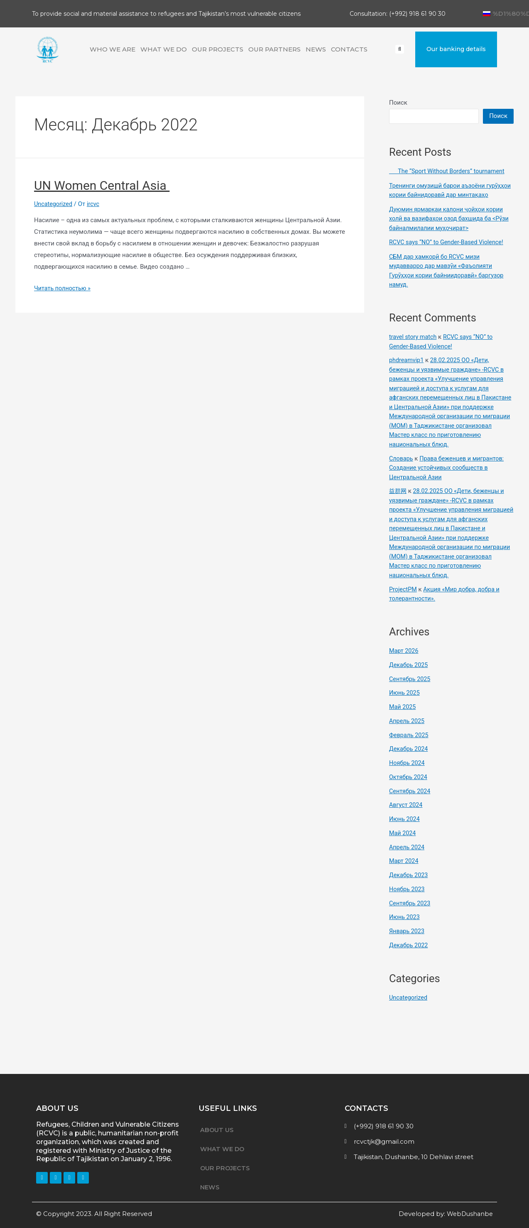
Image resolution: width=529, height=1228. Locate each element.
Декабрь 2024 (409, 758)
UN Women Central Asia (101, 185)
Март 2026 (404, 660)
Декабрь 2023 (409, 884)
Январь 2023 (407, 940)
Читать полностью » (63, 288)
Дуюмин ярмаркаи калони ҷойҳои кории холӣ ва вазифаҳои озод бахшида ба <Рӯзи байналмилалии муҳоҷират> (448, 228)
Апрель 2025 (407, 730)
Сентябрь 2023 (410, 912)
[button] (456, 49)
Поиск (398, 102)
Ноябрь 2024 (407, 772)
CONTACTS (349, 49)
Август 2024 (406, 814)
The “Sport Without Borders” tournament (449, 171)
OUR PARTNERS (274, 49)
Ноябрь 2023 (407, 898)
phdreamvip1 (407, 369)
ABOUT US (217, 1130)
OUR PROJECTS (217, 49)
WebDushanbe (468, 1214)
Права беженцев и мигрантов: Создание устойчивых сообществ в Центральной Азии (449, 477)
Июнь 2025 (405, 702)
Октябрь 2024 (409, 786)
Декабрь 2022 (409, 954)
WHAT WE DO (163, 49)
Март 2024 (404, 870)
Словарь (401, 467)
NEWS (316, 49)
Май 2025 (403, 716)
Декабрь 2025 (409, 674)
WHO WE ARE (112, 49)
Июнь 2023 (405, 926)
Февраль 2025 (409, 744)
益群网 (398, 500)
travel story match (414, 346)
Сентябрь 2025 (410, 688)
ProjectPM (403, 598)
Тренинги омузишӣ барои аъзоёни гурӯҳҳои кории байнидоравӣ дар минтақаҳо (439, 195)
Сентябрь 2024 (410, 800)
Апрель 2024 (407, 856)
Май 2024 (403, 842)
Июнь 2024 (405, 828)
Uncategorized (54, 204)
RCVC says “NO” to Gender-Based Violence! (449, 251)
